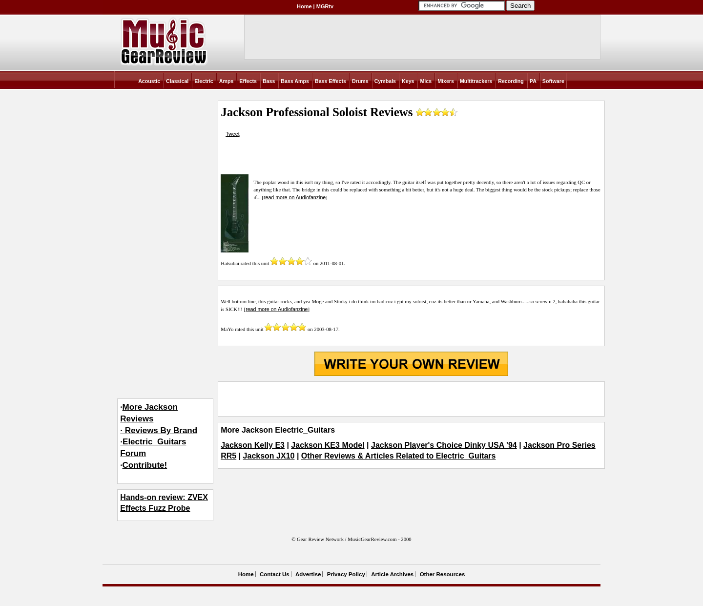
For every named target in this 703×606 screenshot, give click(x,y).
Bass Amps (295, 81)
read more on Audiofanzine (295, 197)
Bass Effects (330, 81)
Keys (408, 81)
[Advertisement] (411, 399)
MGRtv (324, 6)
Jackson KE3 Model (327, 445)
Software (553, 81)
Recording (511, 81)
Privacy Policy (346, 574)
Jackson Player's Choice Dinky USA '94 (444, 445)
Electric (203, 81)
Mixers (445, 81)
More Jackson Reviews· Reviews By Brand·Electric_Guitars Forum (158, 430)
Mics (426, 81)
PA (533, 81)
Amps (226, 81)
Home (304, 6)
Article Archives (392, 574)
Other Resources (442, 574)
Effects (248, 81)
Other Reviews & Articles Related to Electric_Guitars (398, 456)
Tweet (232, 134)
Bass (269, 81)
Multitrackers (476, 81)
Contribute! (145, 465)
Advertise (308, 574)
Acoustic (149, 81)
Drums (360, 81)
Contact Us (274, 574)
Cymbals (385, 81)
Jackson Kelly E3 (253, 445)
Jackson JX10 (269, 456)
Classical (177, 81)
